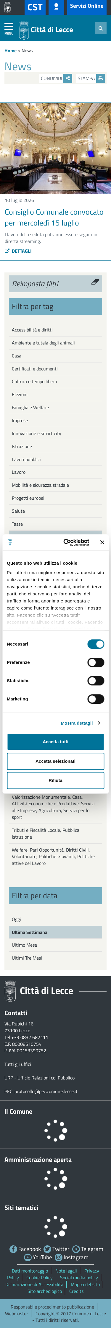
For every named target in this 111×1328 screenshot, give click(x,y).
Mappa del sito (85, 1284)
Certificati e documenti (35, 368)
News (27, 50)
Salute (18, 510)
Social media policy (79, 1277)
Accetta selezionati (55, 761)
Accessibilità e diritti (32, 329)
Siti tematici (21, 1208)
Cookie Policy (39, 1277)
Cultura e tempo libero (34, 381)
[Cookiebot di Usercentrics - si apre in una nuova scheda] (66, 542)
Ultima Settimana (29, 932)
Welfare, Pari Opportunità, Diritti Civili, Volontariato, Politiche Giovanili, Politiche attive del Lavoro (53, 856)
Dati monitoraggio (30, 1270)
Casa (16, 355)
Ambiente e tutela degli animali (43, 342)
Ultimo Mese (24, 944)
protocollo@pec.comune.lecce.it (46, 1091)
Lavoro (18, 472)
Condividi (56, 78)
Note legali (66, 1270)
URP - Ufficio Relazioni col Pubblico (39, 1077)
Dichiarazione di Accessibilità (34, 1284)
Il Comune (18, 1111)
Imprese (20, 420)
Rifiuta (55, 780)
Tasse (17, 523)
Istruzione (22, 446)
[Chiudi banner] (102, 542)
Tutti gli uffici (17, 1064)
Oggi (16, 919)
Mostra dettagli (77, 723)
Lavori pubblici (26, 459)
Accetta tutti (55, 741)
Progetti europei (28, 498)
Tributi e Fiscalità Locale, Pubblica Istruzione (45, 833)
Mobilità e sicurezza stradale (40, 485)
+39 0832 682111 (29, 1037)
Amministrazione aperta (38, 1159)
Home (10, 50)
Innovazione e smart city (36, 433)
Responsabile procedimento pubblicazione (52, 1306)
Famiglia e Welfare (30, 407)
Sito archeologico (45, 1291)
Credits (76, 1291)
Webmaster (16, 1313)
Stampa (91, 78)
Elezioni (20, 394)
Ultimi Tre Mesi (27, 957)
